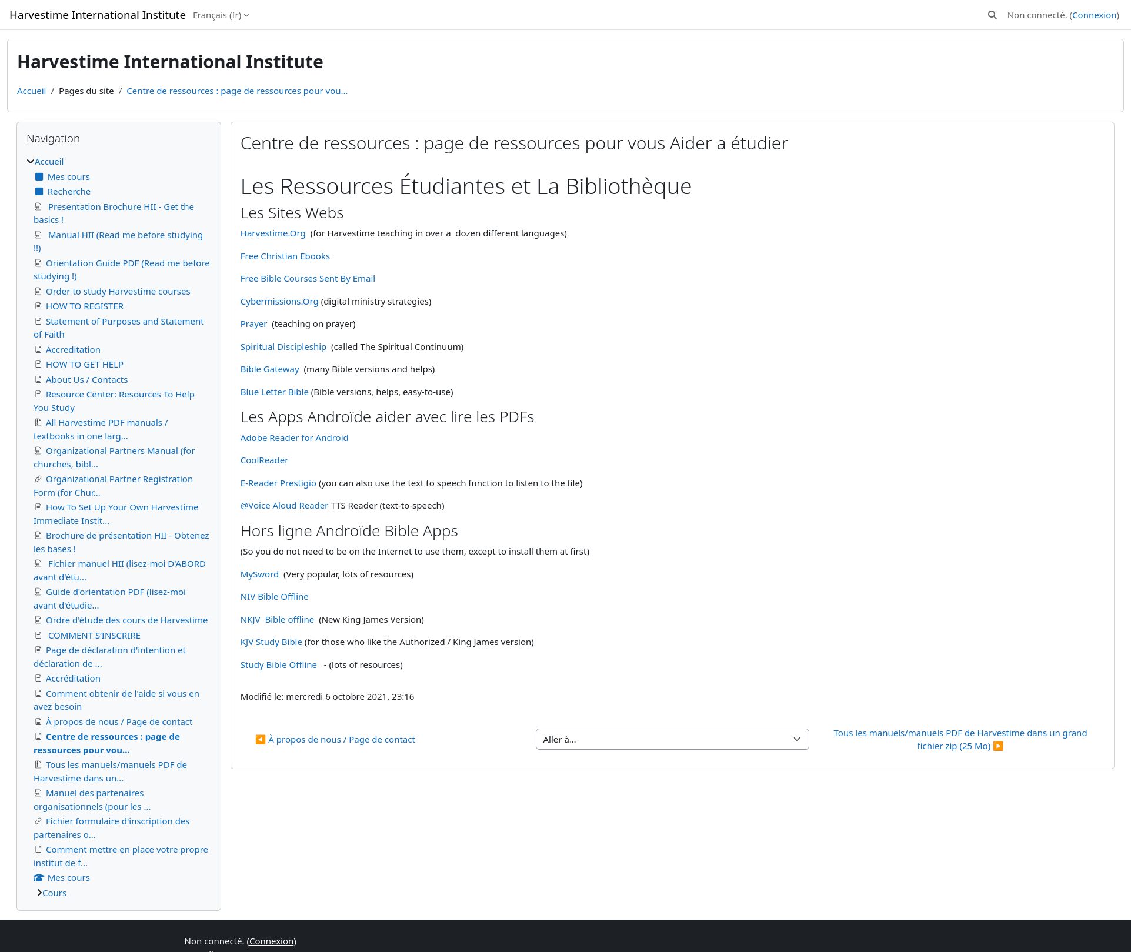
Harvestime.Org (273, 233)
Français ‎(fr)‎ (217, 15)
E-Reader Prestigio (280, 483)
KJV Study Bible (273, 641)
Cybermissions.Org (280, 301)
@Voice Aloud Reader (285, 505)
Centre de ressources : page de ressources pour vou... (237, 90)
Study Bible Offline (279, 664)
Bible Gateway (270, 369)
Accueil (31, 90)
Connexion (1094, 15)
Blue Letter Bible (275, 391)
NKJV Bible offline (278, 619)
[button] (992, 15)
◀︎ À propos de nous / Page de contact (335, 739)
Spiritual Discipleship (283, 346)
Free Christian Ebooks (285, 256)
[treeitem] (118, 527)
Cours (54, 892)
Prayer (254, 323)
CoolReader (265, 460)
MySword (260, 574)
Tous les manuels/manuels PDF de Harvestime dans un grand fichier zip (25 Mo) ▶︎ (962, 739)
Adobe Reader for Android (295, 437)
